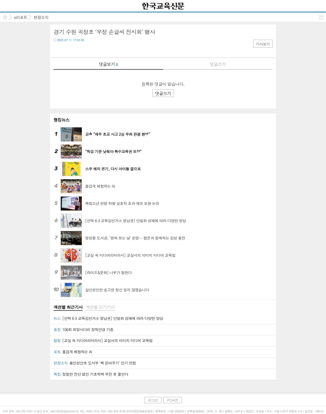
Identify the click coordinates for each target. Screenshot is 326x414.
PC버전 (172, 400)
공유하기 (321, 17)
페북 (58, 49)
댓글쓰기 (218, 64)
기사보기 (263, 44)
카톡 (76, 49)
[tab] (68, 307)
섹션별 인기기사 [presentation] (100, 307)
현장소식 (40, 17)
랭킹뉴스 (61, 120)
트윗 (67, 49)
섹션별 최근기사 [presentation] (68, 307)
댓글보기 (108, 64)
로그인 (153, 400)
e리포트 (20, 17)
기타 (86, 49)
